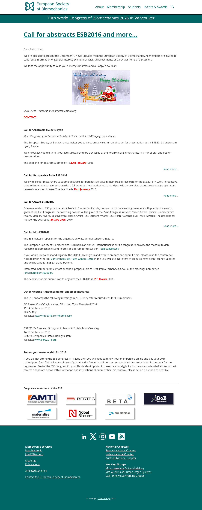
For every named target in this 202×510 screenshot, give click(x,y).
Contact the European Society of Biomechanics (52, 477)
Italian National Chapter (120, 454)
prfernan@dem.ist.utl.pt (38, 272)
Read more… (170, 226)
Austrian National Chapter (121, 458)
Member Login (33, 450)
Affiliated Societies (36, 470)
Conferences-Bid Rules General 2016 (72, 259)
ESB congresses (110, 248)
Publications (32, 464)
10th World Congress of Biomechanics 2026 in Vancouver (101, 18)
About (99, 7)
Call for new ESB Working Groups (125, 475)
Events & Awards (155, 7)
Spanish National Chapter (121, 450)
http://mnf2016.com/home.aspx (53, 315)
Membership (116, 7)
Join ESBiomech (34, 454)
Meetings (30, 460)
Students (134, 7)
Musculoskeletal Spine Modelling (125, 468)
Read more (169, 169)
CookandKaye (104, 498)
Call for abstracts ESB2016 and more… (80, 34)
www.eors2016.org (45, 339)
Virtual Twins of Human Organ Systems (129, 472)
